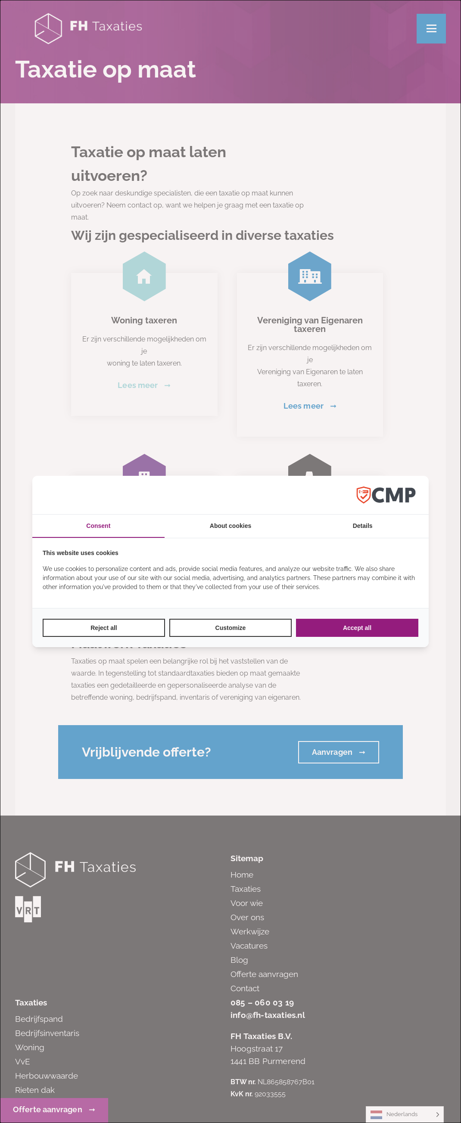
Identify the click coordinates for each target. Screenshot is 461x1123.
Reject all (103, 627)
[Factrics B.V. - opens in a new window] (386, 495)
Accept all (357, 627)
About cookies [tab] (230, 525)
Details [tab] (363, 525)
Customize (230, 627)
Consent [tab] (98, 525)
